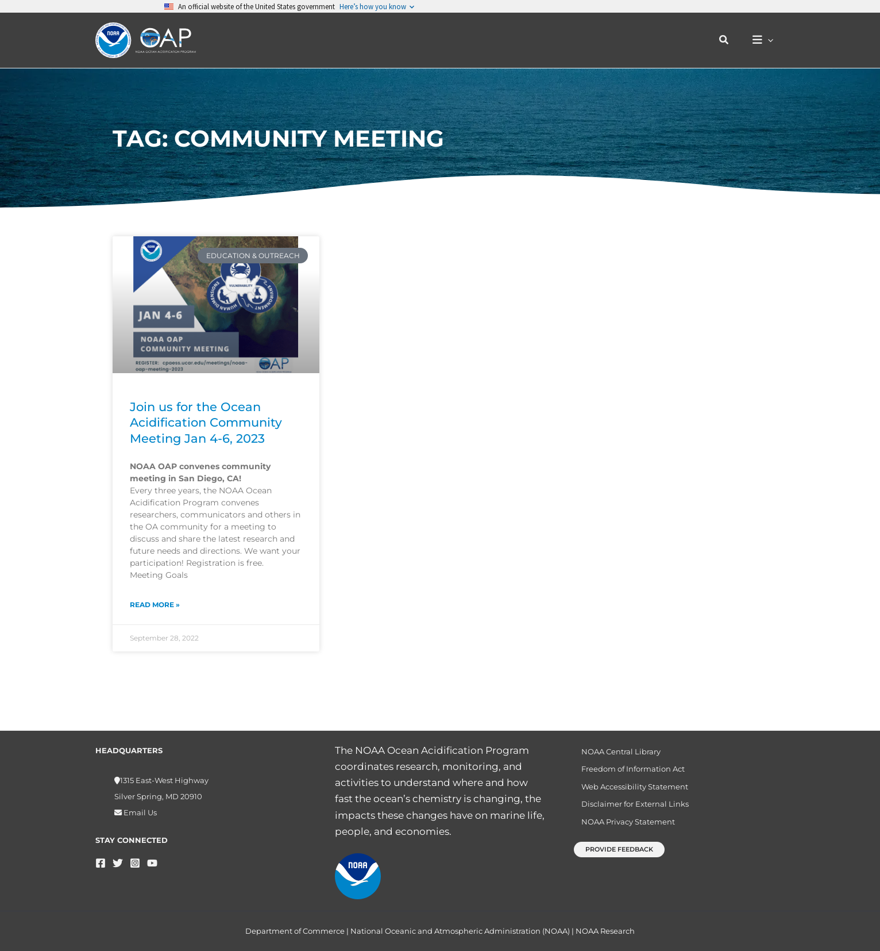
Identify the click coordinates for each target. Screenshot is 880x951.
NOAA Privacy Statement (622, 824)
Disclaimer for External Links (629, 804)
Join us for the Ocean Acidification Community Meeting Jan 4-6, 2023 (206, 423)
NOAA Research (605, 930)
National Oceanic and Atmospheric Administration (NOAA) (460, 930)
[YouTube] (152, 856)
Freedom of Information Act (627, 765)
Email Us (139, 806)
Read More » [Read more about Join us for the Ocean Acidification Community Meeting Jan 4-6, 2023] (155, 604)
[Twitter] (118, 856)
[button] (729, 40)
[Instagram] (135, 856)
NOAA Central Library (615, 745)
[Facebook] (100, 856)
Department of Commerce (295, 930)
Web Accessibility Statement (629, 784)
